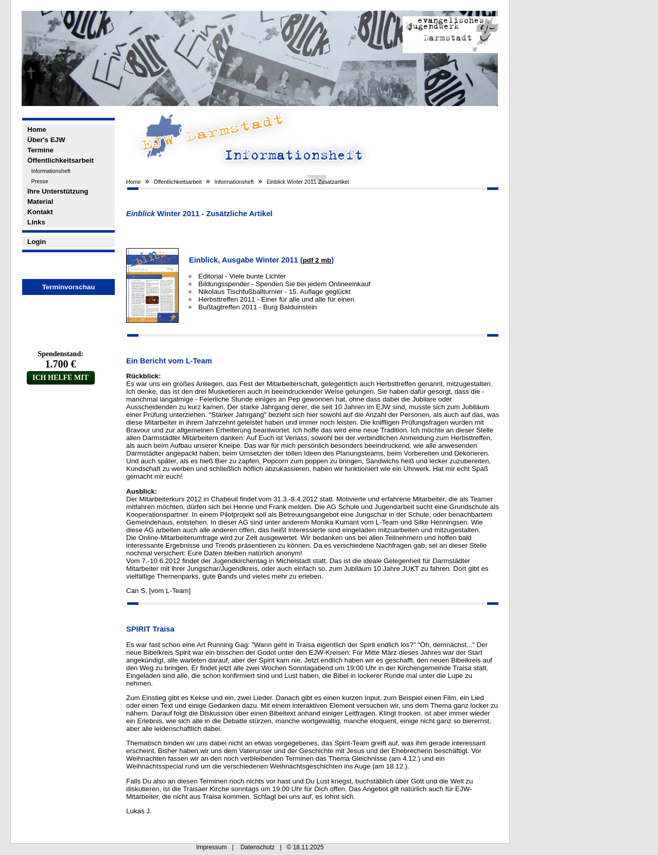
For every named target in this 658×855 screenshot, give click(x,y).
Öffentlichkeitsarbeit (60, 160)
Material (40, 201)
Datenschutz (257, 847)
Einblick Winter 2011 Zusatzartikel (308, 182)
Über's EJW (46, 140)
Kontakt (40, 212)
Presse (39, 181)
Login (36, 242)
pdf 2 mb (317, 260)
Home (36, 129)
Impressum (211, 847)
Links (36, 222)
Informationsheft (50, 171)
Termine (40, 150)
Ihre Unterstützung (57, 191)
